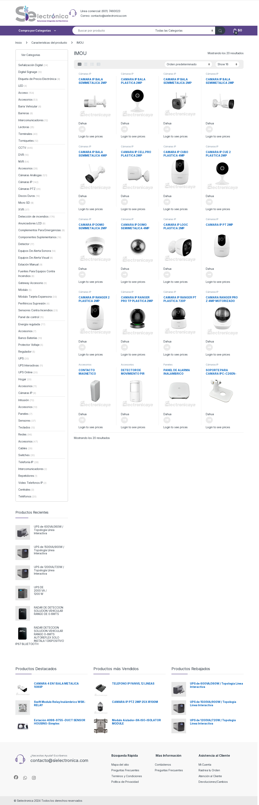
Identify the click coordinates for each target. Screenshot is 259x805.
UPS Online (28, 372)
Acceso (26, 92)
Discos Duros (29, 195)
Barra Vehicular (29, 106)
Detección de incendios (36, 216)
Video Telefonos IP (32, 482)
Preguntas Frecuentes (125, 770)
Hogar (24, 379)
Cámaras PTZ (29, 188)
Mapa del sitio (120, 764)
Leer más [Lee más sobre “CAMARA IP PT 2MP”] (209, 274)
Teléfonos (27, 496)
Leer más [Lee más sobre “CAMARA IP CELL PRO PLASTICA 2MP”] (124, 202)
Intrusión (26, 400)
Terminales (27, 133)
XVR (23, 209)
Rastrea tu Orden (209, 770)
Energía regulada (31, 324)
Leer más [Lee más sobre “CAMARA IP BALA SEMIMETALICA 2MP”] (82, 129)
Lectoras (26, 127)
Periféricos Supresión (34, 303)
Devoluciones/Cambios (213, 781)
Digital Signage (30, 71)
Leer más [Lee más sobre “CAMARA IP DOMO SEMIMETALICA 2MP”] (82, 274)
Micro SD (26, 202)
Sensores (27, 420)
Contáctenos (163, 764)
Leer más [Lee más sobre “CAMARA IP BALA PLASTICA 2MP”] (124, 129)
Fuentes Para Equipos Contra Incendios (36, 274)
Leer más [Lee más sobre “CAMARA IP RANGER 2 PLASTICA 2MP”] (82, 347)
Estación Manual (30, 264)
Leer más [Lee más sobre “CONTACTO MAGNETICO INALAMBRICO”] (82, 420)
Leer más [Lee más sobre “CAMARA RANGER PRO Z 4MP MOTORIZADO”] (209, 347)
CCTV (25, 147)
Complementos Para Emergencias (41, 230)
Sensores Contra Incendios (38, 310)
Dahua (83, 123)
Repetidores (27, 475)
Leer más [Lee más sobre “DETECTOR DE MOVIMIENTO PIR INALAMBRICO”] (124, 420)
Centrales (26, 489)
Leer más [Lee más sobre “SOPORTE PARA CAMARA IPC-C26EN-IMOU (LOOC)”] (209, 420)
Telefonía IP (28, 462)
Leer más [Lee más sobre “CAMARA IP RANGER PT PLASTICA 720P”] (166, 347)
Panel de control (31, 317)
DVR (23, 154)
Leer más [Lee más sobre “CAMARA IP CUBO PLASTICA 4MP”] (166, 202)
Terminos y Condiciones (126, 776)
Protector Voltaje (30, 344)
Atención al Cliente (210, 776)
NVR (23, 161)
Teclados (26, 427)
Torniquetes (28, 140)
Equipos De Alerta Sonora (37, 250)
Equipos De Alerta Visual (35, 257)
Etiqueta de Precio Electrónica (39, 78)
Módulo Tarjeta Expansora (37, 296)
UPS (23, 358)
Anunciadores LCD (31, 223)
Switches (26, 455)
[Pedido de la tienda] (188, 64)
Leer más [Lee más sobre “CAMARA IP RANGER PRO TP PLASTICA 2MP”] (124, 347)
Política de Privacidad (125, 781)
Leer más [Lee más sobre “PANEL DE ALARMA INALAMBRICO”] (166, 420)
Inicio (18, 42)
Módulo (25, 289)
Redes (25, 434)
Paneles (168, 364)
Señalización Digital (33, 65)
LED (22, 85)
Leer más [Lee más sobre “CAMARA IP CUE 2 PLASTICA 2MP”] (209, 202)
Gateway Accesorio (32, 283)
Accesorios (85, 364)
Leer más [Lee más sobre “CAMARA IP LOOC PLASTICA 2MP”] (166, 274)
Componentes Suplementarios (39, 237)
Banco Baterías (30, 338)
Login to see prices (91, 136)
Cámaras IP (85, 73)
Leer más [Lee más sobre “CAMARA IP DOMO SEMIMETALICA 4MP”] (124, 274)
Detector (26, 244)
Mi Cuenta (205, 764)
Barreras (25, 113)
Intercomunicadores (33, 120)
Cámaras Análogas (32, 175)
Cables (25, 448)
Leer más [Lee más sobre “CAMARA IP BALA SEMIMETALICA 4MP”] (82, 202)
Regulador (26, 351)
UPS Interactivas (30, 365)
